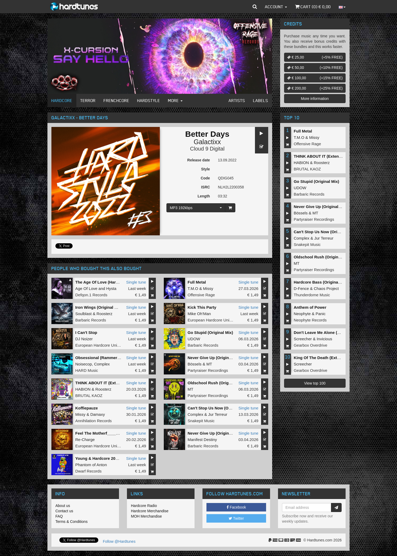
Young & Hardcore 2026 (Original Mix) (110, 458)
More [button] (175, 100)
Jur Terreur (217, 414)
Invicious (324, 339)
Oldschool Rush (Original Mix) (216, 383)
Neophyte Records (310, 320)
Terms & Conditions (71, 521)
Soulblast (83, 313)
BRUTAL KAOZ (89, 395)
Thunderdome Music (312, 295)
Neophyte (302, 313)
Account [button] (276, 6)
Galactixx (207, 141)
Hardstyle (148, 100)
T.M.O (193, 288)
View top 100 (314, 383)
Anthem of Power (310, 307)
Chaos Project (326, 288)
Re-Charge (85, 439)
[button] (255, 6)
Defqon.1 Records (91, 295)
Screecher (303, 339)
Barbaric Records (90, 320)
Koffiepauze (86, 408)
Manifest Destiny (202, 439)
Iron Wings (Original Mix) (98, 307)
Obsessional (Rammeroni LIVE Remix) (111, 357)
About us (62, 506)
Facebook (236, 507)
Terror (88, 100)
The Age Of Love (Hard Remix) (104, 282)
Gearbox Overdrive (310, 345)
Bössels (195, 364)
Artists (237, 100)
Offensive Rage (201, 295)
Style (205, 169)
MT (209, 364)
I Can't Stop (86, 332)
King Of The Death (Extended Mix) (326, 357)
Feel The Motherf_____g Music (104, 433)
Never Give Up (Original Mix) (214, 357)
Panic (321, 313)
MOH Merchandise (146, 516)
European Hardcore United (211, 320)
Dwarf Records (88, 471)
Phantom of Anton (91, 464)
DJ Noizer (84, 339)
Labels (260, 100)
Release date (198, 160)
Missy (208, 288)
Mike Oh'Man (199, 313)
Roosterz (104, 313)
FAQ (59, 516)
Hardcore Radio (144, 506)
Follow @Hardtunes (119, 541)
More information (315, 98)
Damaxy (97, 414)
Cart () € (313, 6)
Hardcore (61, 100)
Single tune (136, 282)
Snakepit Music (201, 420)
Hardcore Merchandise (150, 511)
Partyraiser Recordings (208, 370)
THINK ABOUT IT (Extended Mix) (105, 383)
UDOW (194, 339)
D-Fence (301, 288)
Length (203, 196)
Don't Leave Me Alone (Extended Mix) (329, 332)
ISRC (205, 187)
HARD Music (86, 370)
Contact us (64, 511)
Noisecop (83, 364)
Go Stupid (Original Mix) (210, 332)
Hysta (111, 288)
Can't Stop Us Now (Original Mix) (219, 408)
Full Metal (197, 282)
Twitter (236, 518)
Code (205, 178)
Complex (102, 364)
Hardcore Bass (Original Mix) (321, 282)
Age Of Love (86, 288)
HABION (83, 389)
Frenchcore (116, 100)
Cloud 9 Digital (207, 149)
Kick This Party (202, 307)
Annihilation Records (93, 420)
